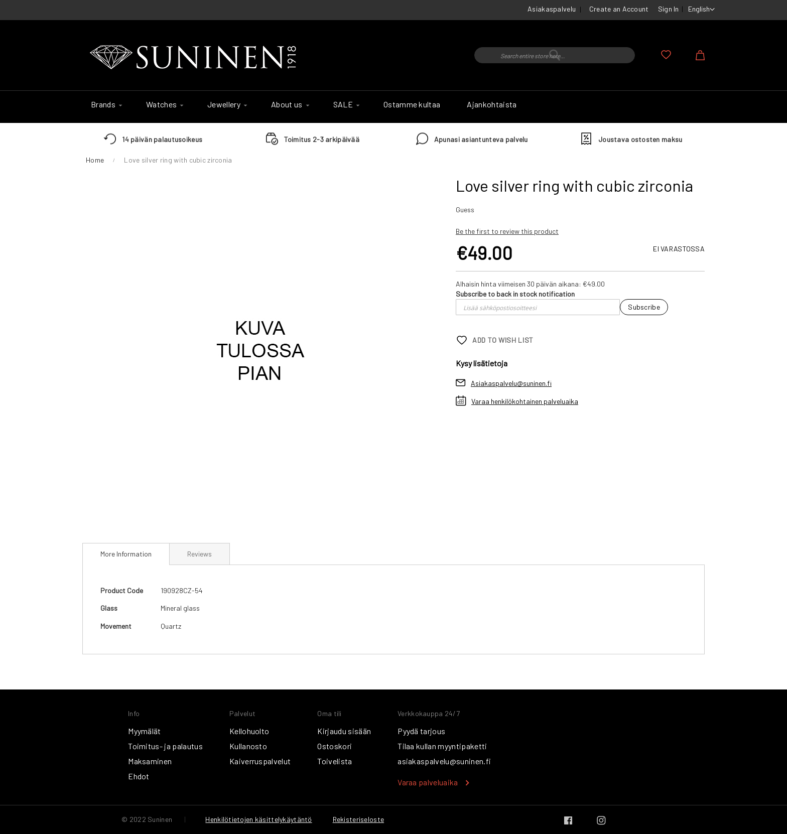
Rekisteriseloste (358, 819)
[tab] (126, 554)
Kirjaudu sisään (344, 731)
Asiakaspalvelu (552, 9)
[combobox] (554, 55)
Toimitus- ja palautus (165, 746)
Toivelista (334, 761)
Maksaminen (150, 761)
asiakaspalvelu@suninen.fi (444, 761)
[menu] (393, 107)
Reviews (199, 553)
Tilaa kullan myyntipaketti (442, 746)
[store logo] (195, 57)
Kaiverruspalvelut (260, 761)
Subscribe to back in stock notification (515, 294)
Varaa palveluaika (428, 782)
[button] (701, 9)
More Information (126, 553)
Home (95, 160)
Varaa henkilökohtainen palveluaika (524, 401)
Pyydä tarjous (421, 731)
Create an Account (619, 9)
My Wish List (666, 55)
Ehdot (139, 776)
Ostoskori (334, 746)
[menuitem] (105, 104)
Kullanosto (248, 746)
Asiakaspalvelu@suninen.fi (511, 383)
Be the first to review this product (507, 231)
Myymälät (144, 731)
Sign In (668, 9)
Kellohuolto (249, 731)
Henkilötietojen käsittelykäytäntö (258, 819)
